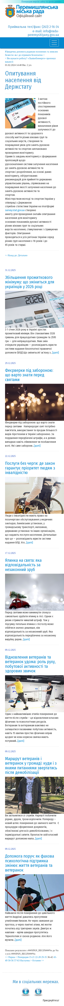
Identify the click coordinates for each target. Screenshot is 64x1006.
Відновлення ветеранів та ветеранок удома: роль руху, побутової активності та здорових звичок (30, 664)
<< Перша (10, 957)
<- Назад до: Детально (16, 255)
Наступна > (26, 960)
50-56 (11, 960)
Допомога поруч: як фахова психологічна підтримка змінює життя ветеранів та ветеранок (29, 863)
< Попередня (22, 957)
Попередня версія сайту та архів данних (41, 1)
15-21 (32, 957)
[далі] (55, 352)
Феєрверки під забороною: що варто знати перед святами (29, 375)
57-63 (17, 960)
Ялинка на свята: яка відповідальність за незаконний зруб (23, 565)
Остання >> (38, 960)
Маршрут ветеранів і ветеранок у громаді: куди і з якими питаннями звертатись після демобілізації (31, 765)
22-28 (38, 957)
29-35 (44, 957)
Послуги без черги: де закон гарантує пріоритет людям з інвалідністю (30, 468)
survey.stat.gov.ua (15, 210)
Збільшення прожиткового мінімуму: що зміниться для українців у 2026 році (29, 282)
